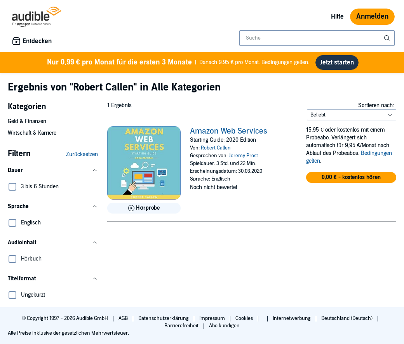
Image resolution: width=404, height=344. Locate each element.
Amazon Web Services (228, 131)
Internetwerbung (292, 318)
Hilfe (337, 17)
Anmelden (372, 16)
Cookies (244, 318)
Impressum (212, 318)
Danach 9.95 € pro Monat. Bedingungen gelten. (178, 62)
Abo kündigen (224, 326)
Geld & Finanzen (27, 121)
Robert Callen (216, 148)
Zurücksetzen (82, 154)
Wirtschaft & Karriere (32, 133)
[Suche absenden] (388, 38)
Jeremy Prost (243, 156)
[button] (53, 170)
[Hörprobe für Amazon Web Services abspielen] (144, 208)
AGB (123, 318)
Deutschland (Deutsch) (347, 318)
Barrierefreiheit (182, 326)
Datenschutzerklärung (164, 318)
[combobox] (317, 38)
